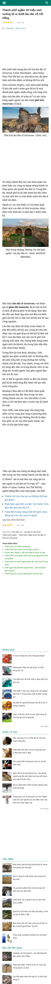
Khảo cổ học (20, 28)
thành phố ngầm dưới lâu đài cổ (32, 535)
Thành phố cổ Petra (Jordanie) (17, 546)
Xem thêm (44, 726)
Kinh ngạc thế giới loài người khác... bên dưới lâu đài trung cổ (25, 568)
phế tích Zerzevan (10, 538)
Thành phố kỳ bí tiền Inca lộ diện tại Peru (22, 549)
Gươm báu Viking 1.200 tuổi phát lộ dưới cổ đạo (25, 552)
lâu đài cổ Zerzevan (32, 532)
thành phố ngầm (9, 535)
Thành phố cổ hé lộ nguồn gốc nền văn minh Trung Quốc (26, 562)
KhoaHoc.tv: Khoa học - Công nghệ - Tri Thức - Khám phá (25, 3)
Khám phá (10, 28)
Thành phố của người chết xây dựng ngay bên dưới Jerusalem (26, 556)
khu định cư (17, 532)
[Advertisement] (25, 49)
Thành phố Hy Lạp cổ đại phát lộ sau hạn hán (24, 573)
